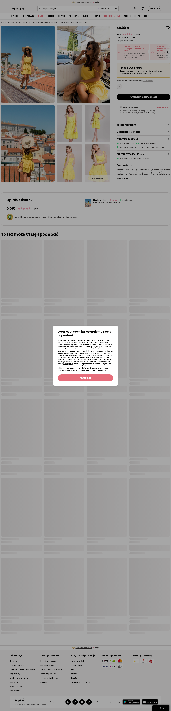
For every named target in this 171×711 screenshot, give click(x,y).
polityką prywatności (96, 370)
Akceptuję (68, 363)
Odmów (92, 361)
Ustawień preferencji (68, 355)
